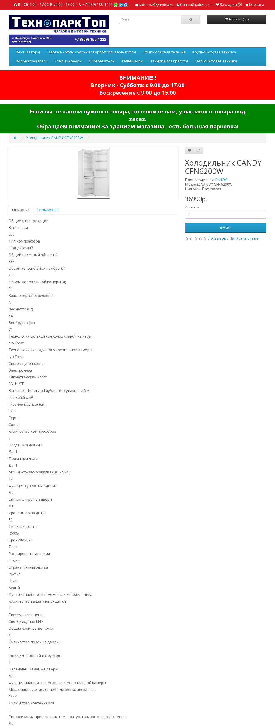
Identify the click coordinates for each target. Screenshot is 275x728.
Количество (193, 207)
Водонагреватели (32, 61)
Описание (21, 209)
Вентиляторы (28, 52)
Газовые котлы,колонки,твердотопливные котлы (91, 52)
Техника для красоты (169, 61)
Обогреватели (101, 61)
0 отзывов (217, 238)
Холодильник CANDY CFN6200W (54, 137)
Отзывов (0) (48, 209)
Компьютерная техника (164, 52)
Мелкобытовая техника (216, 61)
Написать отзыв (243, 238)
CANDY (221, 179)
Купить (226, 228)
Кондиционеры (68, 61)
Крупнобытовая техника (214, 52)
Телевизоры (132, 61)
